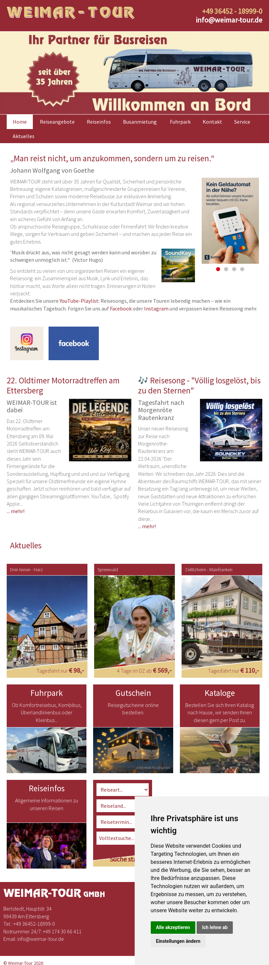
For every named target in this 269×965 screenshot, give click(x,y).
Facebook (121, 308)
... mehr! (15, 511)
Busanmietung (140, 121)
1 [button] (218, 269)
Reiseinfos (99, 121)
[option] (134, 73)
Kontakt (212, 121)
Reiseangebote (57, 121)
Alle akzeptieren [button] (173, 927)
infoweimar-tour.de (229, 20)
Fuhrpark (180, 121)
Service (242, 121)
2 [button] (226, 269)
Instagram (156, 308)
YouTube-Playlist (79, 300)
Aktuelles (24, 136)
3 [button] (234, 269)
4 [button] (242, 269)
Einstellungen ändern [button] (178, 941)
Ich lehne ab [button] (214, 927)
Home (20, 121)
